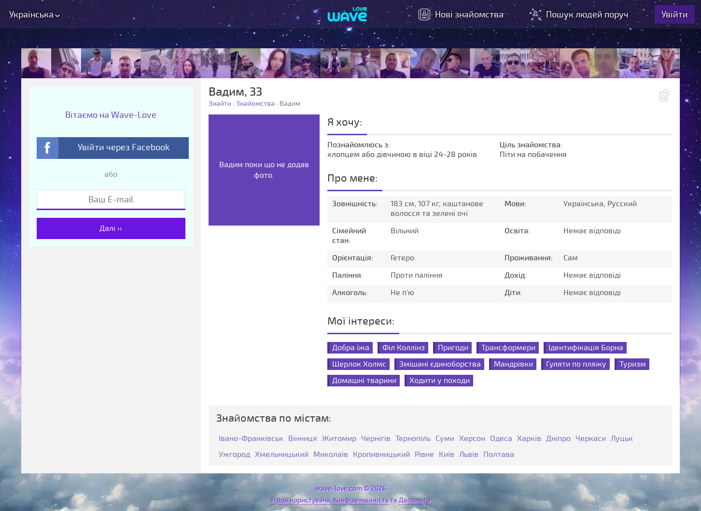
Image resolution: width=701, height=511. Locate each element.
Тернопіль (413, 439)
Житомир (339, 439)
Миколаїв (330, 455)
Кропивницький (381, 455)
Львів (468, 455)
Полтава (498, 455)
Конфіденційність (361, 500)
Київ (446, 455)
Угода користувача (300, 500)
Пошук (580, 14)
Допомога (415, 500)
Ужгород (234, 455)
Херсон (472, 439)
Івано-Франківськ (251, 439)
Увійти (675, 14)
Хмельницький (281, 455)
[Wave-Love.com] (347, 15)
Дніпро (558, 439)
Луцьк (622, 439)
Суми (444, 439)
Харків (529, 439)
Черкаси (590, 439)
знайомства (461, 14)
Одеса (501, 439)
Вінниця (302, 439)
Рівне (424, 455)
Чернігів (376, 439)
